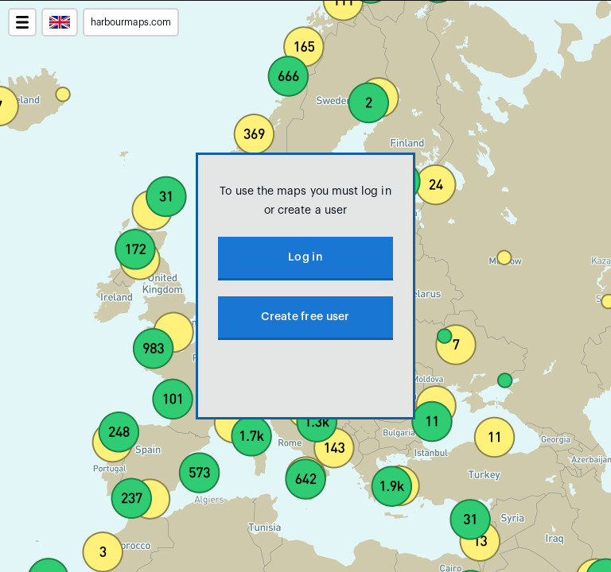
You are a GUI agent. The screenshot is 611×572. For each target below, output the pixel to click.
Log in (305, 257)
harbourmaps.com (131, 22)
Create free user (305, 317)
